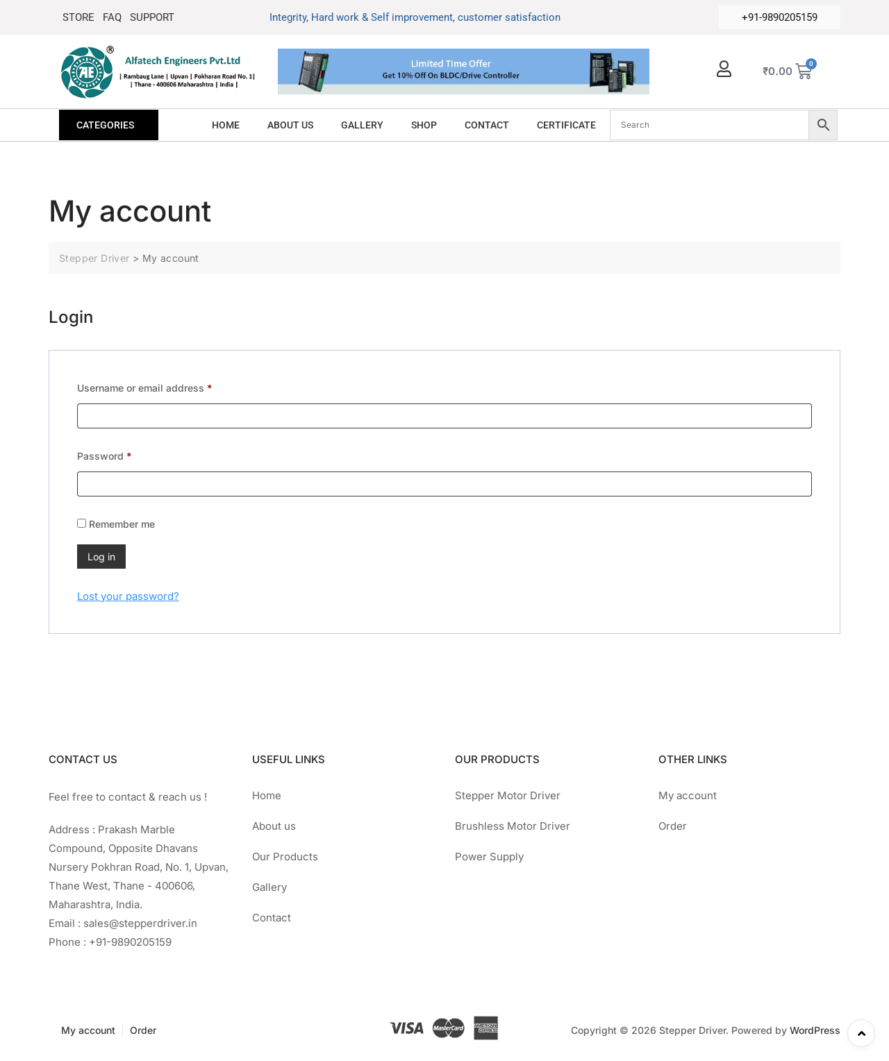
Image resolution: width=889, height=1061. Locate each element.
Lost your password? (128, 596)
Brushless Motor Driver (512, 826)
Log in (101, 556)
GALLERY (362, 125)
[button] (108, 125)
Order (672, 826)
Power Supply (489, 856)
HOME (226, 125)
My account (687, 795)
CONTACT (487, 125)
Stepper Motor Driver (507, 795)
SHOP (424, 125)
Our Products (285, 856)
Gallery (269, 887)
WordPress (815, 1030)
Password (125, 454)
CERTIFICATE (566, 125)
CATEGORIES (105, 125)
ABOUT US (290, 125)
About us (274, 826)
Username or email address (165, 386)
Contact (271, 917)
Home (266, 795)
